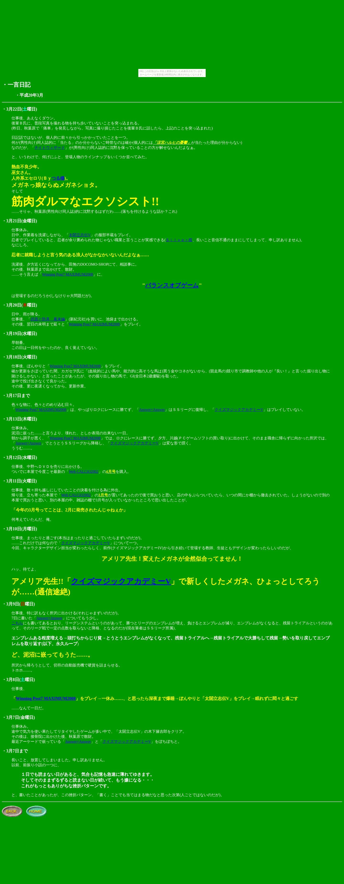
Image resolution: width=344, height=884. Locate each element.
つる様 (58, 178)
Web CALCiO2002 (83, 472)
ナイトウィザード (49, 147)
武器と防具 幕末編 (48, 319)
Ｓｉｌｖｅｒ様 (179, 240)
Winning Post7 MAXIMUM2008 (67, 274)
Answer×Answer (152, 410)
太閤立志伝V (80, 235)
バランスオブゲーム (172, 285)
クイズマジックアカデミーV (239, 410)
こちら (17, 623)
